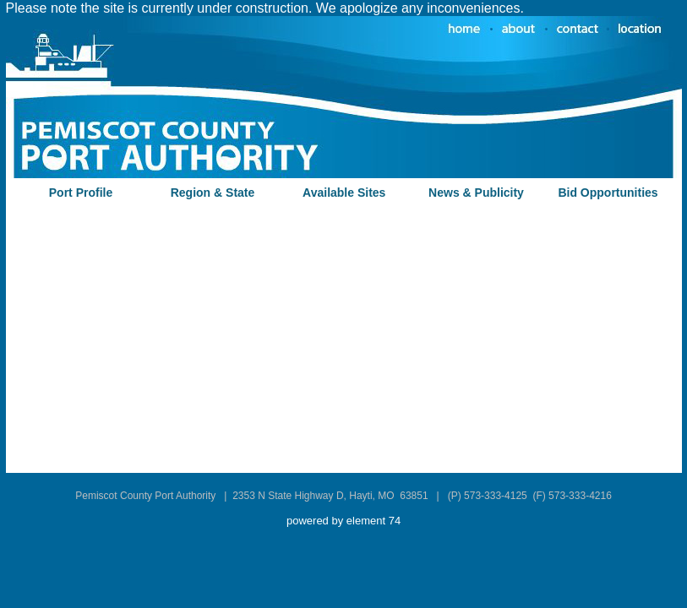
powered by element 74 (343, 520)
